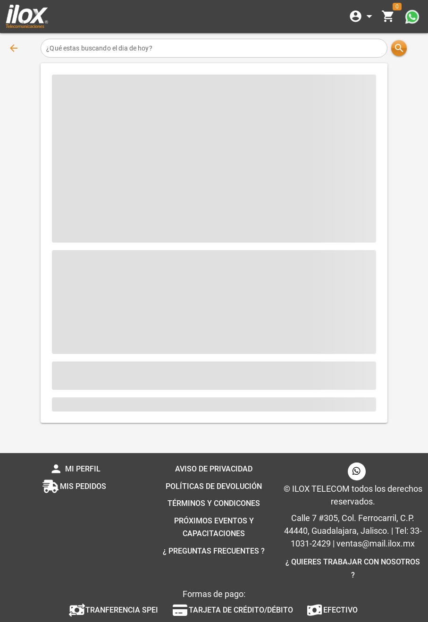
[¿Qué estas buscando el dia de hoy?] (213, 48)
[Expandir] (362, 16)
